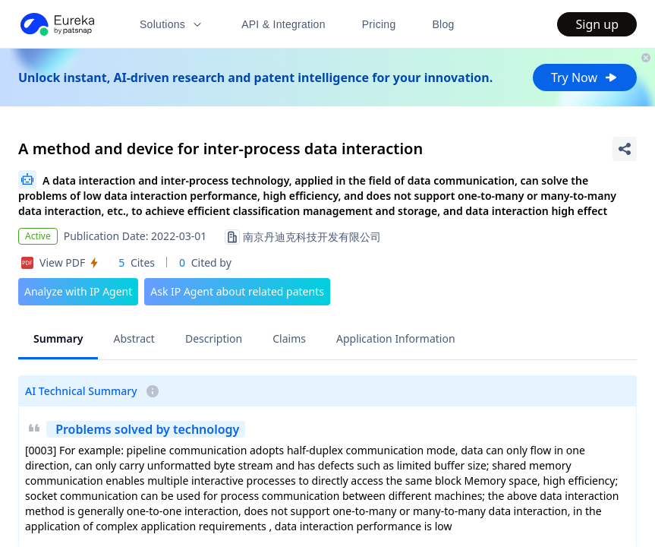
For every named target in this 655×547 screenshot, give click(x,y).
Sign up (597, 24)
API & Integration (283, 24)
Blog (444, 24)
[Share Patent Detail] (624, 149)
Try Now (585, 77)
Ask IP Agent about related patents (237, 291)
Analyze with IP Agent (78, 291)
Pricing (379, 24)
